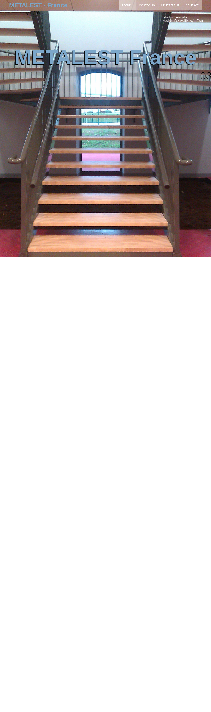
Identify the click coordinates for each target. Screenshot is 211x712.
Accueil (127, 5)
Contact (192, 5)
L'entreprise (170, 5)
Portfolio (147, 5)
